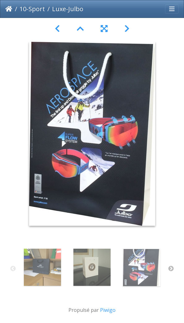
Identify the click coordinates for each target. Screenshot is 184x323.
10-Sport (32, 9)
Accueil (8, 9)
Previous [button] (13, 269)
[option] (42, 267)
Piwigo (108, 310)
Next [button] (171, 269)
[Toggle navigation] (172, 9)
